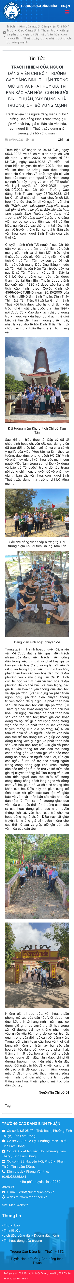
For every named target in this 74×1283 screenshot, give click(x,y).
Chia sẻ (63, 140)
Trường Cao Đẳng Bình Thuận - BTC (37, 1252)
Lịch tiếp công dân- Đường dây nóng (31, 1235)
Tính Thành (22, 1278)
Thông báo (12, 1225)
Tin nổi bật (12, 1230)
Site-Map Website (15, 1205)
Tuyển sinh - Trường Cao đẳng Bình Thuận (37, 1261)
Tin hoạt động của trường (23, 1241)
